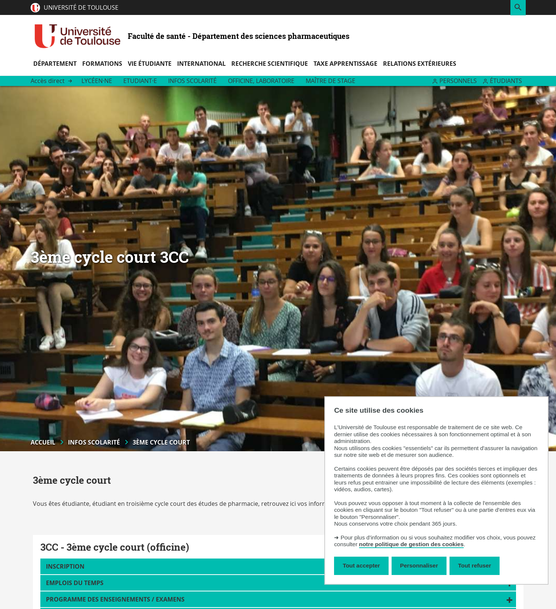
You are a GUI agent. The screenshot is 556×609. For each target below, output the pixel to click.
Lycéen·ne (96, 81)
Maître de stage (330, 81)
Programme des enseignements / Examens (115, 599)
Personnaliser (419, 565)
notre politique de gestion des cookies (411, 544)
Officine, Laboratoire (261, 81)
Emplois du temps (75, 583)
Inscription (65, 566)
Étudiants (506, 81)
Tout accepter (361, 565)
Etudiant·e (140, 81)
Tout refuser (474, 565)
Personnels (458, 81)
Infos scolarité (192, 81)
